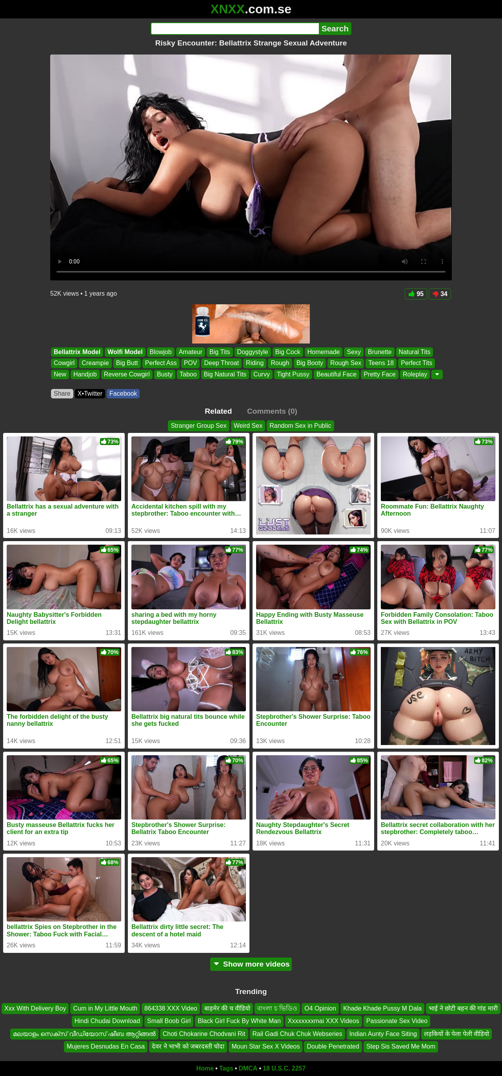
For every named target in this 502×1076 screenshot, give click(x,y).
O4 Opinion (320, 1008)
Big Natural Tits (225, 374)
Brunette (379, 352)
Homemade (323, 352)
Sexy (354, 352)
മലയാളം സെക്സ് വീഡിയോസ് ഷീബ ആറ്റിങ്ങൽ (84, 1033)
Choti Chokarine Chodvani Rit (204, 1033)
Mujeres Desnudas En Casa (106, 1046)
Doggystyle (252, 352)
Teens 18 (381, 363)
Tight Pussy (293, 374)
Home (205, 1068)
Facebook (123, 393)
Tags (226, 1068)
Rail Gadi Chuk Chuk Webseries (297, 1033)
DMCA (247, 1068)
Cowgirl (64, 363)
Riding (255, 363)
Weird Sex (248, 425)
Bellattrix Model (77, 352)
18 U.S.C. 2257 (284, 1068)
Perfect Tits (416, 363)
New (60, 374)
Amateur (190, 352)
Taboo (188, 374)
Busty (165, 374)
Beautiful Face (336, 374)
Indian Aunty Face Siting (383, 1033)
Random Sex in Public (300, 425)
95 (416, 294)
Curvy (261, 374)
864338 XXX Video (170, 1008)
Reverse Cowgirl (127, 374)
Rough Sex (345, 363)
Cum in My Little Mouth (105, 1008)
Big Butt (127, 363)
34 (439, 294)
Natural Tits (415, 352)
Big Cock (287, 352)
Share (62, 393)
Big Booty (309, 363)
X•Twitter (90, 393)
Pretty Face (380, 374)
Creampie (95, 363)
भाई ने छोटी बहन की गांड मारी (463, 1008)
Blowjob (161, 352)
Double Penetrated (333, 1046)
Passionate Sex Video (396, 1021)
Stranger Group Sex (198, 425)
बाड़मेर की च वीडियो (227, 1008)
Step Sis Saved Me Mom (400, 1046)
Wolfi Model (124, 352)
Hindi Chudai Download (107, 1021)
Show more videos (251, 964)
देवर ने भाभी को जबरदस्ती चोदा (188, 1046)
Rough (280, 363)
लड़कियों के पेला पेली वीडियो (456, 1033)
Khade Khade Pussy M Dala (382, 1008)
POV (190, 363)
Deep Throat (221, 363)
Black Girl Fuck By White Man (239, 1021)
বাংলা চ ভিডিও (277, 1008)
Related (218, 411)
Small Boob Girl (169, 1021)
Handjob (85, 374)
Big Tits (219, 352)
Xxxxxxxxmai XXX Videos (323, 1021)
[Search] (235, 28)
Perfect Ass (161, 363)
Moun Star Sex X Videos (265, 1046)
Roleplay (415, 374)
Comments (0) (272, 411)
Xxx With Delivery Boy (35, 1008)
